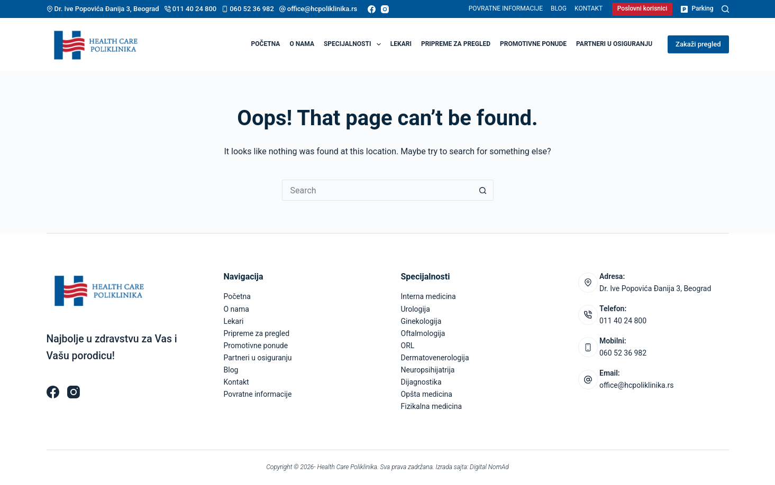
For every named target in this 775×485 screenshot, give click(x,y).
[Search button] (483, 190)
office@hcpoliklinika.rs (322, 9)
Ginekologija (421, 321)
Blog (559, 8)
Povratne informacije (506, 8)
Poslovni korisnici (642, 8)
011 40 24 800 (194, 9)
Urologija (415, 309)
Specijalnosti (354, 44)
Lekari (401, 44)
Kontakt (589, 8)
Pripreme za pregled (455, 44)
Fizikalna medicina (431, 406)
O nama (301, 44)
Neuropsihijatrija (428, 370)
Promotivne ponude (533, 44)
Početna (265, 44)
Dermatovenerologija (435, 357)
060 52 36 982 (252, 9)
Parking (696, 9)
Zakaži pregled (698, 44)
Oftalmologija (423, 333)
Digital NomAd (489, 467)
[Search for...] (377, 190)
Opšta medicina (426, 394)
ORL (408, 345)
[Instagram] (385, 9)
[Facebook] (372, 9)
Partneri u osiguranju (614, 44)
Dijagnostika (421, 382)
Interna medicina (428, 296)
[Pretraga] (725, 9)
